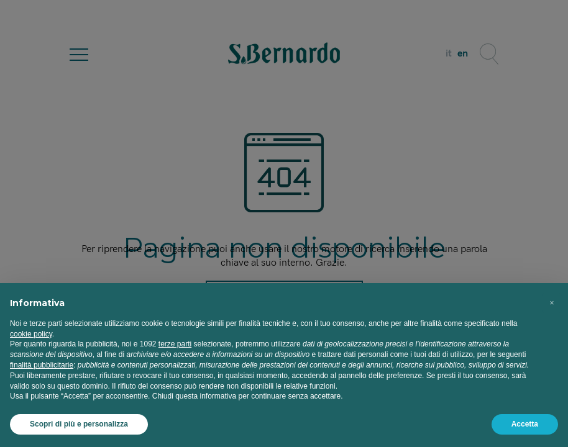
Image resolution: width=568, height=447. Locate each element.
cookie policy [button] (31, 334)
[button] (552, 303)
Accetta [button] (524, 424)
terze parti (174, 344)
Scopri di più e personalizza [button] (79, 424)
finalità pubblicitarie (41, 365)
